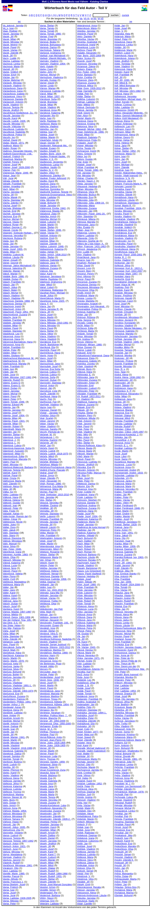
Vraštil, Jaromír (122, 565)
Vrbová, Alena (121, 614)
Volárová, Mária (122, 36)
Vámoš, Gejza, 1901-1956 (16, 617)
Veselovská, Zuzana (50, 810)
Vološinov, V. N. (122, 178)
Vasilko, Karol (47, 181)
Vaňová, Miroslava (12, 813)
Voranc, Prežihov (123, 295)
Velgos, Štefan (47, 554)
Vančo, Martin (10, 658)
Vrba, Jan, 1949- (123, 581)
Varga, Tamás (47, 28)
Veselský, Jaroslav (49, 824)
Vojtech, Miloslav (86, 821)
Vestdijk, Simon (48, 890)
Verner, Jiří (45, 748)
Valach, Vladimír (11, 295)
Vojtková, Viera (85, 860)
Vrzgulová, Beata (123, 707)
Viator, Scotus (84, 58)
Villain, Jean (83, 230)
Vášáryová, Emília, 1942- (53, 208)
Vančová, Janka (11, 666)
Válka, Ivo (8, 491)
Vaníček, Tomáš (11, 759)
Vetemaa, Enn (47, 900)
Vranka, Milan (121, 543)
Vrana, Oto (120, 538)
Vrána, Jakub (121, 535)
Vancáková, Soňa (12, 647)
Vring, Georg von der (125, 666)
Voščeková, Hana (123, 388)
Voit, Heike (82, 778)
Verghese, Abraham (50, 712)
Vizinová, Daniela (86, 502)
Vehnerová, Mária (49, 489)
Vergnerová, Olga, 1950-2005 (55, 723)
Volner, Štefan (121, 148)
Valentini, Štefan (11, 434)
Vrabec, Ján (120, 494)
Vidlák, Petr (83, 93)
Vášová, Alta (46, 271)
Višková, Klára (84, 371)
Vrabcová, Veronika (124, 489)
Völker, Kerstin (122, 102)
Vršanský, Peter (122, 680)
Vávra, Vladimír (48, 336)
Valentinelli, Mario (12, 429)
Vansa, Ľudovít (10, 835)
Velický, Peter (47, 565)
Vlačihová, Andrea (86, 505)
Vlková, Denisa (85, 650)
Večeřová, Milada (49, 464)
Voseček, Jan (121, 352)
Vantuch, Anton (11, 843)
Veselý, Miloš (47, 865)
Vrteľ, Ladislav (121, 688)
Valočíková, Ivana (12, 551)
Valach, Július (10, 287)
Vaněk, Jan (9, 731)
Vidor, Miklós (83, 104)
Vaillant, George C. (13, 227)
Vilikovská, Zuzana (87, 208)
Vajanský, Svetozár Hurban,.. (18, 232)
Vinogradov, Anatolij (87, 303)
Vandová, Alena (11, 710)
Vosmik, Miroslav (123, 366)
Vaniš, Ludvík (10, 764)
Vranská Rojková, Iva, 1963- (129, 557)
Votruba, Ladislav (123, 423)
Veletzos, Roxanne (50, 551)
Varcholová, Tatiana (50, 50)
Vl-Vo (93, 18)
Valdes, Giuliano (11, 355)
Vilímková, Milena (86, 219)
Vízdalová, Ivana (86, 494)
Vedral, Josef (47, 472)
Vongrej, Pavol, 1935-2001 (128, 254)
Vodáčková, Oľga (86, 682)
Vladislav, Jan (84, 530)
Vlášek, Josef (84, 579)
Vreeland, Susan (123, 639)
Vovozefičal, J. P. (123, 440)
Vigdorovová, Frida (87, 140)
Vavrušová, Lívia (48, 391)
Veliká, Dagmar (48, 581)
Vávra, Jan (45, 306)
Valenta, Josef (10, 412)
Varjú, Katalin (47, 66)
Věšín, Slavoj (47, 898)
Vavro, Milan (46, 361)
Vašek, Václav (47, 232)
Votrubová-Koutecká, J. (126, 434)
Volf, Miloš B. (121, 82)
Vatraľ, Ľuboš (47, 287)
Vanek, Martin (10, 740)
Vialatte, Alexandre (87, 52)
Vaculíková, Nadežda (14, 132)
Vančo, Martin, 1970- (14, 661)
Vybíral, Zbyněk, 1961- (126, 759)
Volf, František (121, 74)
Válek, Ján (8, 371)
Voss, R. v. (119, 369)
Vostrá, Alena (121, 374)
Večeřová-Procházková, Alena (56, 467)
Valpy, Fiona (9, 576)
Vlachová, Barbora (87, 554)
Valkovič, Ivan (10, 505)
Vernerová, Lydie (49, 756)
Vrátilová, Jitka (122, 571)
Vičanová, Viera (85, 80)
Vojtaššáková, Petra (87, 816)
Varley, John (46, 72)
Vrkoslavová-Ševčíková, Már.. (129, 669)
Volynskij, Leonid (123, 186)
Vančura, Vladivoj (12, 688)
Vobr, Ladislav (84, 663)
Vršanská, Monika (123, 677)
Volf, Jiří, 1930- (122, 80)
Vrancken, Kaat (122, 541)
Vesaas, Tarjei (47, 767)
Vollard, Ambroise (123, 123)
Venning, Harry (48, 655)
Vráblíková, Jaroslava (125, 521)
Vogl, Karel (82, 745)
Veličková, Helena (49, 571)
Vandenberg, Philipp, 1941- (17, 701)
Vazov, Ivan (46, 407)
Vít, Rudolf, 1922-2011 (89, 396)
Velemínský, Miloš (49, 549)
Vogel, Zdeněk (84, 740)
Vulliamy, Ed (120, 742)
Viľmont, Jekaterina (87, 249)
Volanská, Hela (122, 33)
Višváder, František (87, 393)
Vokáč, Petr (83, 873)
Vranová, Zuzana (123, 554)
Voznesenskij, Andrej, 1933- (129, 472)
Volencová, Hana (123, 69)
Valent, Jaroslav (11, 391)
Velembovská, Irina (50, 546)
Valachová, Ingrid (12, 306)
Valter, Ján (8, 587)
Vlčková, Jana (84, 620)
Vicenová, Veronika (87, 63)
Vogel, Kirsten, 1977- (88, 731)
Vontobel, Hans (122, 276)
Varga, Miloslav (11, 900)
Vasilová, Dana (48, 183)
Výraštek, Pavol (122, 824)
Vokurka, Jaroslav (86, 898)
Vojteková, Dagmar (87, 835)
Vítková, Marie (84, 451)
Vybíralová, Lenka (123, 764)
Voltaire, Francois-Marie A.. (128, 183)
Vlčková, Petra (84, 628)
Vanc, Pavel (9, 644)
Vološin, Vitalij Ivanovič (126, 175)
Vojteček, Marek (85, 819)
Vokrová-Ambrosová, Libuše (92, 895)
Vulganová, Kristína (124, 734)
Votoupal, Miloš (122, 418)
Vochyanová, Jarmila (88, 770)
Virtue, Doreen (84, 347)
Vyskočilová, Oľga (123, 849)
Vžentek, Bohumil (123, 895)
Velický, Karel (47, 562)
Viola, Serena (84, 320)
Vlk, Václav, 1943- (86, 647)
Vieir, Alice (82, 115)
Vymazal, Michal (122, 808)
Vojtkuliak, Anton (85, 865)
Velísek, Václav (48, 598)
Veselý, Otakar (47, 868)
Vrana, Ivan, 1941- (124, 532)
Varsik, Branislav (48, 102)
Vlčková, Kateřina (86, 622)
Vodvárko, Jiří (84, 726)
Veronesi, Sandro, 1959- (52, 761)
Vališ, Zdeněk (10, 483)
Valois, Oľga (9, 557)
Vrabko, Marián (122, 516)
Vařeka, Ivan (46, 132)
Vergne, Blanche (48, 718)
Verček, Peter (47, 674)
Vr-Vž (101, 18)
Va (81, 18)
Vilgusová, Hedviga (87, 186)
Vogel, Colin (83, 729)
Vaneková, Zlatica (12, 753)
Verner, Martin (47, 750)
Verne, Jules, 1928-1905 (53, 745)
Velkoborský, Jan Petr (51, 609)
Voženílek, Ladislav (124, 475)
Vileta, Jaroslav (85, 183)
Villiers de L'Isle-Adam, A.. (91, 243)
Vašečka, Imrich (48, 216)
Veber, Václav (47, 423)
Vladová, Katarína (86, 532)
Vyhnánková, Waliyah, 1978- (129, 791)
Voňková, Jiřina (122, 265)
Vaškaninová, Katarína (52, 249)
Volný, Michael (122, 164)
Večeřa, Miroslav (48, 459)
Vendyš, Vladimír (49, 641)
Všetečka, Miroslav (124, 712)
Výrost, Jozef (121, 827)
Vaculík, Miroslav (12, 123)
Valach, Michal (10, 292)
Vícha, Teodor (84, 148)
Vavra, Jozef (46, 314)
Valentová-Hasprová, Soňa (17, 448)
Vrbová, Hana (121, 617)
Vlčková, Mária (85, 625)
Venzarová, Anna (49, 661)
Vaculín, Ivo (9, 137)
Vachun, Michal (11, 219)
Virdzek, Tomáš (85, 333)
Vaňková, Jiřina (11, 783)
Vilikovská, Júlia (85, 200)
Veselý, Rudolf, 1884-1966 (54, 873)
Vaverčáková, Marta (50, 298)
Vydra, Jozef (120, 770)
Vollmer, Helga (122, 140)
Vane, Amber (9, 715)
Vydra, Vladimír (122, 775)
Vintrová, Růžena (86, 317)
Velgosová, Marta (49, 557)
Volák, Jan (119, 25)
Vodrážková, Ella (86, 723)
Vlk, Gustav (83, 633)
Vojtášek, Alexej (85, 813)
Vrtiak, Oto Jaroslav (124, 699)
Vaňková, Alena (11, 778)
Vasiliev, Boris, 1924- (51, 153)
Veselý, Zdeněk (48, 881)
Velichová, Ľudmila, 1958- (53, 579)
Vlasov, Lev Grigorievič (89, 571)
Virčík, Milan (83, 325)
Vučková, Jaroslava (124, 720)
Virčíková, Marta (85, 331)
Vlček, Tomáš (84, 603)
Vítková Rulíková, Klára (89, 445)
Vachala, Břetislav (12, 208)
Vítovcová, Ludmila (87, 461)
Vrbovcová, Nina (123, 631)
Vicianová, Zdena (86, 66)
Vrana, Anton (121, 530)
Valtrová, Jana (10, 601)
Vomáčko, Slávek (123, 194)
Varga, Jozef (9, 892)
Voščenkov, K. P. (123, 391)
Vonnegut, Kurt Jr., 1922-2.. (128, 268)
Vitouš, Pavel (84, 459)
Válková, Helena (11, 500)
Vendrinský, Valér (49, 636)
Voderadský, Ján (86, 704)
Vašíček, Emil (47, 238)
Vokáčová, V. (84, 876)
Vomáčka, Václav (123, 192)
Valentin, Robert (11, 426)
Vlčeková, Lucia (85, 609)
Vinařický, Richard (86, 262)
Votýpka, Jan (121, 437)
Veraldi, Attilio (47, 666)
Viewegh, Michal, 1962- (89, 129)
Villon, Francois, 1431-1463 (91, 246)
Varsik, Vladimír (48, 107)
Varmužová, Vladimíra (51, 77)
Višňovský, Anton (86, 382)
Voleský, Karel (121, 72)
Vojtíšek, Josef (84, 846)
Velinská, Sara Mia (50, 592)
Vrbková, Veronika (123, 611)
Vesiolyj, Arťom (48, 887)
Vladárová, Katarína (87, 519)
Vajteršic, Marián (11, 271)
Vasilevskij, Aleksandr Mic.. (54, 145)
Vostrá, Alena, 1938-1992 (127, 377)
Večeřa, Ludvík (48, 451)
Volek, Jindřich (122, 61)
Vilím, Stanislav (85, 216)
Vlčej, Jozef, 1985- (87, 584)
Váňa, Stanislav (11, 636)
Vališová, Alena (11, 486)
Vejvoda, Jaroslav (49, 521)
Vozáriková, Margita (124, 461)
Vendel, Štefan (47, 631)
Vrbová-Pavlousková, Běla (128, 628)
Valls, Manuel (10, 543)
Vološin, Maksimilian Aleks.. (128, 172)
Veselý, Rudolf (47, 870)
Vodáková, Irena (85, 696)
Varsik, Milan (46, 104)
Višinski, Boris (84, 369)
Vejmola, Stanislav (49, 513)
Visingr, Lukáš (84, 350)
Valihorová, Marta (12, 481)
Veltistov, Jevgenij (49, 617)
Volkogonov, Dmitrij (124, 110)
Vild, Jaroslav (84, 172)
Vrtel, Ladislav (121, 685)
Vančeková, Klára (12, 652)
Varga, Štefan (47, 25)
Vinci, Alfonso (84, 276)
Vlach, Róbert (84, 549)
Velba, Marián (47, 532)
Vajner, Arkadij (10, 260)
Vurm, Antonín (121, 745)
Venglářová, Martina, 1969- (54, 652)
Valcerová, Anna (11, 336)
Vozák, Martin (121, 451)
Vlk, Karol (82, 641)
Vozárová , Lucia (123, 464)
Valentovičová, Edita (13, 456)
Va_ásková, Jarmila (13, 25)
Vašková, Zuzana (49, 268)
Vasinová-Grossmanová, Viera (56, 194)
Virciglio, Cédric (85, 322)
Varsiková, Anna (48, 110)
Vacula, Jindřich (11, 110)
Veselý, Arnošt (47, 832)
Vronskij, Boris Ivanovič (126, 674)
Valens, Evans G (11, 382)
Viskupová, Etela (86, 358)
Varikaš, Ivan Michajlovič (53, 55)
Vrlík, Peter (120, 671)
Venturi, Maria (47, 658)
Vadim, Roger (10, 148)
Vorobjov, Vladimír (123, 325)
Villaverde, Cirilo (85, 238)
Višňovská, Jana (85, 377)
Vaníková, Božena (12, 761)
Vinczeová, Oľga (85, 290)
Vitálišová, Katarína (87, 401)
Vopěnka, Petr (121, 287)
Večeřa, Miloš (47, 456)
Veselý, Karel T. (48, 854)
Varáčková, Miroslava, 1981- (18, 865)
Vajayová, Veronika (13, 235)
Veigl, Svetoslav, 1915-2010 (54, 494)
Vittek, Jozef (83, 478)
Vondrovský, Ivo (122, 241)
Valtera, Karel (10, 595)
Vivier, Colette (84, 491)
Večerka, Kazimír (49, 440)
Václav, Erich (10, 74)
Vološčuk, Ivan (122, 170)
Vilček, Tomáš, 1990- (88, 170)
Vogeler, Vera (84, 742)
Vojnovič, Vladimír (86, 800)
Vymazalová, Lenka (124, 810)
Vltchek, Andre (84, 661)
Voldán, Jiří (120, 47)
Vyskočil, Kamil (122, 840)
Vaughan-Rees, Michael (52, 292)
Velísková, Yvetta (49, 601)
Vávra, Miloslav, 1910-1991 (54, 322)
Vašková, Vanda (48, 265)
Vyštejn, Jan (120, 884)
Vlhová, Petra (84, 631)
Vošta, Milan (120, 396)
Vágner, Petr (9, 170)
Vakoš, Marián (10, 273)
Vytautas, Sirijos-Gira (125, 887)
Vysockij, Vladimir (123, 857)
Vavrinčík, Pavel (48, 350)
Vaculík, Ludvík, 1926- (14, 121)
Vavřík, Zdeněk (48, 393)
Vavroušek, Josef (49, 366)
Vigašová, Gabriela (87, 137)
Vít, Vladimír (83, 399)
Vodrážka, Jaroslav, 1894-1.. (92, 712)
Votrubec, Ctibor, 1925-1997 (129, 431)
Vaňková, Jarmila (12, 780)
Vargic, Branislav (48, 39)
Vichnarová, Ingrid (86, 151)
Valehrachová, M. (12, 361)
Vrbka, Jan (119, 609)
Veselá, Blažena (48, 775)
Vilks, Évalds (83, 227)
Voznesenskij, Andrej (125, 470)
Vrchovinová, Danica (125, 652)
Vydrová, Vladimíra (124, 780)
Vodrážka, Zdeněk (86, 720)
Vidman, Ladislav (86, 102)
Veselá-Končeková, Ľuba (53, 805)
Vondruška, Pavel (123, 243)
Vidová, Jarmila (85, 110)
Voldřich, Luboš (122, 52)
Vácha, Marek (10, 197)
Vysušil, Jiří (120, 865)
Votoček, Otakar (122, 415)
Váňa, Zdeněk (10, 639)
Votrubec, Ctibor (122, 429)
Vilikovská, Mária (86, 205)
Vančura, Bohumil (12, 671)
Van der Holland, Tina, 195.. (17, 620)
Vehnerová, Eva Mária (51, 486)
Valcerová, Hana (11, 339)
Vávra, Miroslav (48, 325)
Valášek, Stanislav (12, 331)
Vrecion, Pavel (121, 636)
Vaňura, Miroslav (11, 851)
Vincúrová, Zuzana (87, 281)
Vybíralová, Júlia (123, 761)
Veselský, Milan (48, 830)
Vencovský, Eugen (49, 625)
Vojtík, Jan (82, 843)
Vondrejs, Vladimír (123, 238)
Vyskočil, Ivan (121, 838)
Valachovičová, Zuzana (15, 314)
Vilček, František (85, 167)
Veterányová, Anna (87, 25)
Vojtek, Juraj (83, 830)
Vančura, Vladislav (12, 682)
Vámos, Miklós (10, 614)
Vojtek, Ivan (83, 827)
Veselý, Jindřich (48, 843)
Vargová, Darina (48, 47)
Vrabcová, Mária (122, 483)
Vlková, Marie (84, 652)
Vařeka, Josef (47, 134)
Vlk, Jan (81, 636)
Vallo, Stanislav (11, 532)
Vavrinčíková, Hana (50, 352)
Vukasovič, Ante (122, 729)
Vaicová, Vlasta (11, 222)
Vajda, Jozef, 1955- (13, 249)
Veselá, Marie (47, 791)
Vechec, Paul (47, 491)
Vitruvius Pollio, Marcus (89, 472)
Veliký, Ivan (46, 587)
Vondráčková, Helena (125, 222)
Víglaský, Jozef (85, 142)
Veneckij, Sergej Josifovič (53, 644)
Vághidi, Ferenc (11, 162)
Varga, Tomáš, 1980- (51, 33)
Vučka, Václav (121, 718)
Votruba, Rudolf (122, 426)
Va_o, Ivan (8, 28)
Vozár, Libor (120, 456)
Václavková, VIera (12, 96)
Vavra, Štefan (47, 331)
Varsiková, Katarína (50, 112)
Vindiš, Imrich (84, 292)
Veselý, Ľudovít (48, 857)
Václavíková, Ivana (13, 91)
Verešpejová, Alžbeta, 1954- (54, 704)
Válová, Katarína (11, 562)
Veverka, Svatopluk (87, 42)
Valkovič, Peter (10, 508)
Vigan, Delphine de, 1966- (90, 132)
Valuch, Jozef (10, 606)
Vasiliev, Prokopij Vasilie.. (53, 156)
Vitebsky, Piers (85, 415)
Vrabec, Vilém (121, 502)
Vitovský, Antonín (86, 470)
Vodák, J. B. (83, 685)
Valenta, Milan (10, 418)
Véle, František (48, 535)
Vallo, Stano (9, 535)
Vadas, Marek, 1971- (14, 142)
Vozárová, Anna (122, 467)
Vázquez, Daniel (48, 410)
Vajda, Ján (8, 243)
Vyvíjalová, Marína (124, 892)
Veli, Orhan (46, 560)
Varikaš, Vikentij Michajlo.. (53, 58)
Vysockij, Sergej (122, 854)
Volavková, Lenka (123, 44)
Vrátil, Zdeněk (121, 568)
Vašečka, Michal (48, 219)
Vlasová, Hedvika (86, 576)
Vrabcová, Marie (122, 486)
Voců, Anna (83, 674)
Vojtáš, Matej (84, 808)
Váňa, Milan (9, 633)
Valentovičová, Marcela (15, 459)
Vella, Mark (46, 611)
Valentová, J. (9, 440)
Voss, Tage (120, 371)
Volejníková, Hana (123, 55)
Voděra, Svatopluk (86, 701)
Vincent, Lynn (84, 268)
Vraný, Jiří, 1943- (123, 562)
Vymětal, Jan (121, 813)
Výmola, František (123, 819)
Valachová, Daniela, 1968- (17, 301)
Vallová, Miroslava (12, 541)
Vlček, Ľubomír (85, 592)
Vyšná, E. (119, 870)
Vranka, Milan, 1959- (125, 546)
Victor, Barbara (85, 74)
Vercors (44, 669)
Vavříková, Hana (48, 396)
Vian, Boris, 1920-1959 (89, 55)
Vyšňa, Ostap (121, 876)
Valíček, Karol (10, 472)
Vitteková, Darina (86, 483)
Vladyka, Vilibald (85, 535)
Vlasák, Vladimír (85, 565)
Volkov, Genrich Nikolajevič (128, 115)
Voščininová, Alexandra (126, 393)
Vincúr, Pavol (84, 279)
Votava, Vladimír (122, 407)
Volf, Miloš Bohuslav (124, 85)
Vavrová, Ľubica (48, 371)
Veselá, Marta (47, 794)
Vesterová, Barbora (50, 895)
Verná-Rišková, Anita (51, 737)
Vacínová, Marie (11, 66)
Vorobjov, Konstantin (125, 322)
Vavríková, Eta (47, 347)
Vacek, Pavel (10, 47)
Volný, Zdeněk (121, 167)
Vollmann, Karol (122, 129)
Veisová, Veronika (49, 502)
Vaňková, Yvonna (12, 791)
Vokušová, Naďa (85, 900)
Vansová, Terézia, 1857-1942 (18, 840)
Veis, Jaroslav (47, 497)
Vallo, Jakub (9, 530)
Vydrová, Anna (122, 778)
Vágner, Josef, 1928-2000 (16, 167)
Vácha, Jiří (8, 194)
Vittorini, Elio (83, 486)
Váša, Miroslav (47, 200)
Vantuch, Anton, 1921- (14, 846)
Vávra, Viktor (46, 333)
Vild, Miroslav (84, 175)
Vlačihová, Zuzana (87, 508)
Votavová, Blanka (123, 410)
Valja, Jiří (7, 489)
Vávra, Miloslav (48, 320)
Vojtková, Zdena (85, 862)
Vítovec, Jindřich (85, 464)
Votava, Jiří (120, 401)
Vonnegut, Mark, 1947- (126, 273)
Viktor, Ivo (82, 156)
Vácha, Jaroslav (11, 192)
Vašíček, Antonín (48, 235)
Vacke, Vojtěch (10, 72)
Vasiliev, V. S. (47, 159)
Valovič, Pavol (10, 571)
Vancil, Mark (9, 650)
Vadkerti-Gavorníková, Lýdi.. (18, 153)
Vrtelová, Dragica (123, 693)
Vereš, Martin (47, 685)
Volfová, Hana (121, 93)
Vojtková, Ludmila (86, 854)
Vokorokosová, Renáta (89, 887)
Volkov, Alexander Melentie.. (129, 112)
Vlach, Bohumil (85, 538)
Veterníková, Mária (87, 28)
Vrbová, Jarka (121, 620)
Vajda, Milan (9, 251)
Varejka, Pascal (11, 876)
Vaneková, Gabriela (13, 750)
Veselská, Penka (48, 821)
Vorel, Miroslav (122, 306)
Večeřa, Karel (47, 448)
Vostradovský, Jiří (123, 380)
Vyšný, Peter (121, 881)
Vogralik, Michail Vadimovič (91, 748)
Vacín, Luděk (10, 58)
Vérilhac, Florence (49, 731)
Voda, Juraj (83, 677)
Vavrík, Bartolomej (49, 344)
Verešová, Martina (49, 696)
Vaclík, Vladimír (11, 104)
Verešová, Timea (49, 699)
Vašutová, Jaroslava (50, 276)
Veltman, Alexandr (49, 620)
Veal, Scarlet (46, 418)
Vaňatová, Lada (11, 641)
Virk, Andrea (83, 339)
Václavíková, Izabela (14, 93)
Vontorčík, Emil (122, 279)
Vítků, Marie (83, 456)
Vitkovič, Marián (85, 453)
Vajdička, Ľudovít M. (13, 254)
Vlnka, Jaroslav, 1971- (88, 658)
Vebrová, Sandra (49, 429)
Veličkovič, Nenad (49, 573)
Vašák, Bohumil (48, 202)
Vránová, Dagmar (123, 549)
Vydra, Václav (121, 772)
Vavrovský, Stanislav (51, 382)
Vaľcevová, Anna (12, 344)
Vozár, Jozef (120, 453)
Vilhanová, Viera (85, 192)
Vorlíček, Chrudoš (123, 311)
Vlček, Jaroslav (85, 590)
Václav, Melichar (11, 80)
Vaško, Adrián (47, 251)
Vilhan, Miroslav (85, 189)
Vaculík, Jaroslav (12, 115)
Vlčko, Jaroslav (85, 611)
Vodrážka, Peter (85, 718)
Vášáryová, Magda (50, 211)
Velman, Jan (46, 614)
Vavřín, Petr (46, 399)
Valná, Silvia (9, 546)
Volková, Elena (122, 121)
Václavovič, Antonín (13, 102)
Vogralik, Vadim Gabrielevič (91, 750)
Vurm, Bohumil (122, 748)
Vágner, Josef (10, 164)
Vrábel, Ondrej (121, 513)
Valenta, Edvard (11, 404)
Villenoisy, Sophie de (88, 241)
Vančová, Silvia (11, 669)
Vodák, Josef (84, 688)
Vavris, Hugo (46, 355)
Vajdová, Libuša (11, 257)
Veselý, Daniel (47, 838)
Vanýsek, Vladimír (12, 857)
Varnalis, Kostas (48, 80)
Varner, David (47, 82)
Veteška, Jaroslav (86, 31)
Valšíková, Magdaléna (14, 581)
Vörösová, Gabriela (124, 331)
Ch (48, 15)
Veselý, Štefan (47, 879)
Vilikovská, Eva (85, 197)
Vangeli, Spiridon (12, 756)
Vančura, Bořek (11, 674)
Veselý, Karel (47, 851)
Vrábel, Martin (121, 511)
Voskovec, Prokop (123, 361)
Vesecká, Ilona (47, 772)
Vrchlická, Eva (121, 644)
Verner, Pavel (47, 753)
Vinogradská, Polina (87, 309)
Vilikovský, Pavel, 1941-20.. (91, 213)
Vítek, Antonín (84, 421)
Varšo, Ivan (46, 118)
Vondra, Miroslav (123, 211)
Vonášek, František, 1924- (128, 208)
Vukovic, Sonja (122, 731)
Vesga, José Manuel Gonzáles (56, 884)
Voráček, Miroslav (123, 292)
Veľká (43, 606)
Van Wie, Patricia (12, 628)
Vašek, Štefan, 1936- (51, 230)
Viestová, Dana (85, 121)
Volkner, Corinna (123, 104)
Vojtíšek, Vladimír (86, 849)
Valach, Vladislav (12, 298)
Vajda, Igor (8, 241)
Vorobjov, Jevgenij (123, 320)
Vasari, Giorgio (47, 142)
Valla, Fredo (9, 511)
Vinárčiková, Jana (86, 257)
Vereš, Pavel (46, 688)
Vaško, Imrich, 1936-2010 (53, 254)
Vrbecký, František (124, 603)
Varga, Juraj (9, 895)
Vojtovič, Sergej (85, 870)
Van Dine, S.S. (10, 622)
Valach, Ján (9, 284)
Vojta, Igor (82, 802)
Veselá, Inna (46, 783)
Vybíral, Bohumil (122, 753)
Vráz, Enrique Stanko (125, 573)
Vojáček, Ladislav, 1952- (90, 783)
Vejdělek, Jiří (46, 508)
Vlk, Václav (83, 644)
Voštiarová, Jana (123, 399)
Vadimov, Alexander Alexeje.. (18, 151)
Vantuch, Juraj (10, 849)
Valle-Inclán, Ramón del (15, 516)
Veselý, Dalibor (48, 835)
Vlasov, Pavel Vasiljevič (89, 573)
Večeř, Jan (45, 445)
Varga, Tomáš (47, 31)
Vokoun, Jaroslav (86, 890)
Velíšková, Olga (48, 603)
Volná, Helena (121, 142)
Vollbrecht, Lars (122, 126)
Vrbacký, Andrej (122, 598)
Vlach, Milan (83, 543)
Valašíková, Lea (11, 333)
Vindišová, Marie (86, 295)
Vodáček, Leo (84, 680)
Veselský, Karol (48, 827)
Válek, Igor (8, 369)
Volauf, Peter (121, 39)
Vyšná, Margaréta (123, 873)
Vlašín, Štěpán (84, 581)
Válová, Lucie (10, 565)
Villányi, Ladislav (86, 235)
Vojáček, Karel (84, 780)
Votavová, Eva (121, 412)
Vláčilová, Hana (85, 511)
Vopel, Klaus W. (122, 284)
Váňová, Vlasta (11, 821)
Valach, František (12, 281)
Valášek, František (12, 320)
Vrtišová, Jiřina (122, 701)
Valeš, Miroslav (11, 464)
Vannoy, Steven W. (13, 797)
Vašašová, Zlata (48, 213)
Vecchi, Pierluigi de (50, 431)
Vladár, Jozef (84, 513)
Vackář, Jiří (9, 69)
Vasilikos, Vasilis (48, 167)
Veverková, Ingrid (86, 44)
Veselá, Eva (46, 778)
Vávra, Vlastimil (48, 339)
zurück (125, 15)
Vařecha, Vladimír (49, 126)
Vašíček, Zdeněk (48, 243)
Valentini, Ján (10, 431)
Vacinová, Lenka (11, 63)
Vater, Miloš (46, 284)
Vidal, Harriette (85, 91)
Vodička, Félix (84, 707)
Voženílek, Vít (121, 478)
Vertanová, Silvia (49, 764)
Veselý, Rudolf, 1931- (51, 876)
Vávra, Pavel (46, 328)
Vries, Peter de (122, 658)
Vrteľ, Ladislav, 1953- (125, 690)
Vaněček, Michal (11, 720)
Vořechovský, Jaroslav (126, 336)
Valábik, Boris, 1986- (14, 276)
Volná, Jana (120, 145)
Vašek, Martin (47, 224)
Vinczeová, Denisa (87, 284)
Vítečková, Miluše (86, 418)
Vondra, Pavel (121, 213)
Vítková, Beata (84, 448)
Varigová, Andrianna (50, 52)
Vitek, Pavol (83, 426)
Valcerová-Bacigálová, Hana (18, 341)
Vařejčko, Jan (47, 129)
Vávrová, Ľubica (48, 374)
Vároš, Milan (46, 93)
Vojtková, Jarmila (86, 851)
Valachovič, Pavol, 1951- (16, 311)
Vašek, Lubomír (48, 222)
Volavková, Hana (123, 42)
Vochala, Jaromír (86, 761)
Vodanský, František (87, 699)
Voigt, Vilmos (84, 775)
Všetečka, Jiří (121, 710)
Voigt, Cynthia (84, 772)
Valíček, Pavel (10, 475)
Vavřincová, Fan (48, 401)
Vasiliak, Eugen (48, 148)
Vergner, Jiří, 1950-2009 (52, 720)
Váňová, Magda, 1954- (15, 810)
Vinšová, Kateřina (86, 311)
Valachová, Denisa (12, 303)
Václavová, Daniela (13, 99)
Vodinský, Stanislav (87, 710)
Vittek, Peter (83, 481)
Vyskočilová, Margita (125, 846)
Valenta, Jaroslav (12, 410)
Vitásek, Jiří (83, 410)
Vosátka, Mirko (122, 347)
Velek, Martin (47, 543)
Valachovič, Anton (12, 309)
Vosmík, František (123, 363)
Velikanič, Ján (47, 584)
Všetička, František (124, 715)
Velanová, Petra (48, 530)
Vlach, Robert (84, 546)
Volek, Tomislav (122, 63)
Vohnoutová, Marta (87, 759)
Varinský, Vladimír (49, 61)
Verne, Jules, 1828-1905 (53, 742)
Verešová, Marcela (50, 693)
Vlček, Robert (84, 601)
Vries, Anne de (122, 655)
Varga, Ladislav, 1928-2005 (17, 898)
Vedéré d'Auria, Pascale (52, 470)
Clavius (104, 1)
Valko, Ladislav (11, 494)
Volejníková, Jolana (124, 58)
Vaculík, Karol (10, 118)
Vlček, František (85, 587)
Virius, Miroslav (85, 336)
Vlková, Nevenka (86, 655)
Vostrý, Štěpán (122, 385)
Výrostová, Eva (122, 830)
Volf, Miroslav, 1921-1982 (127, 91)
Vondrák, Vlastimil (123, 224)
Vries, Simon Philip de (125, 661)
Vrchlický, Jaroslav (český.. (128, 647)
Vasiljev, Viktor (47, 172)
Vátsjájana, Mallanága (51, 290)
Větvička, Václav (85, 39)
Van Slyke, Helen (12, 625)
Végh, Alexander (48, 481)
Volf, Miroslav (121, 88)
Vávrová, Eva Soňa (50, 369)
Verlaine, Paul (47, 734)
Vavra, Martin (47, 317)
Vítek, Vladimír (84, 431)
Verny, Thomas (48, 759)
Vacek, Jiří (8, 36)
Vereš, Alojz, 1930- (50, 680)
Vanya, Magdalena (12, 854)
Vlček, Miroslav (85, 595)
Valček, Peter (10, 350)
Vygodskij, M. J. (122, 783)
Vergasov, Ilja (47, 710)
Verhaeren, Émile (49, 726)
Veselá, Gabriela (48, 780)
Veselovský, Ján (48, 813)
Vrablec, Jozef (121, 519)
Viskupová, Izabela (87, 361)
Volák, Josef (120, 28)
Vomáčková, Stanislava (126, 202)
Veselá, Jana (46, 786)
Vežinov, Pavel (84, 50)
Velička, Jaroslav (49, 568)
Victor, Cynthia (84, 77)
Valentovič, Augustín (13, 451)
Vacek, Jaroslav (11, 33)
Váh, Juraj (8, 178)
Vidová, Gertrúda (86, 107)
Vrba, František (122, 579)
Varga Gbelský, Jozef (14, 884)
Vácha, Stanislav (12, 200)
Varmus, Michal (48, 74)
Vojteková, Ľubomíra (88, 840)
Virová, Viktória (85, 341)
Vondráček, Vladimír (124, 219)
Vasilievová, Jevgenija (51, 162)
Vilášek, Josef (84, 164)
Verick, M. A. (46, 729)
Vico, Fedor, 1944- (86, 72)
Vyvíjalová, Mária (123, 890)
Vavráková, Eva (48, 341)
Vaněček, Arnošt (11, 718)
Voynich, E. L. (121, 445)
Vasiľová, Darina (48, 186)
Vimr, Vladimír (84, 254)
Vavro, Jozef (46, 358)
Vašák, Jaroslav (48, 205)
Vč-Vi (86, 18)
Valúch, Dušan (10, 603)
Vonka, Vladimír (122, 260)
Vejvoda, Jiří (46, 524)
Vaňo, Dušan (9, 802)
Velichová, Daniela (49, 576)
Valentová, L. (10, 442)
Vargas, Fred (46, 36)
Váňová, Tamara (11, 819)
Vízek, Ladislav (85, 497)
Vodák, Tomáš (84, 693)
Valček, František (12, 347)
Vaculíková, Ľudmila (13, 129)
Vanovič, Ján (9, 824)
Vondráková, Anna (123, 230)
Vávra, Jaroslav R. (49, 309)
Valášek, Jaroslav (12, 322)
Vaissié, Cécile (10, 230)
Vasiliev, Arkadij (48, 151)
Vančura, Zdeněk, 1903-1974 (18, 690)
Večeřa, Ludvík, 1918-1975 (54, 453)
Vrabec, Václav (122, 500)
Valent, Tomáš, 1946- (14, 401)
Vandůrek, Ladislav (13, 712)
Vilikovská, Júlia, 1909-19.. (91, 202)
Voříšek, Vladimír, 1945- (126, 341)
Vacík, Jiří (8, 55)
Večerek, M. (46, 434)
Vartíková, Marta (48, 123)
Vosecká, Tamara (123, 350)
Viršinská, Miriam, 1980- (89, 344)
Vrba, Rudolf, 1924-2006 (127, 584)
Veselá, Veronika (49, 800)
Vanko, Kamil (10, 772)
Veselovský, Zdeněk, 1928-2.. (55, 819)
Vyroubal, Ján (121, 832)
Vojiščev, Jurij (84, 794)
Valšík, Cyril (9, 579)
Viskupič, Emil (84, 352)
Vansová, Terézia (12, 838)
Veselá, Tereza (47, 797)
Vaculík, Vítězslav (12, 126)
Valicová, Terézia (12, 470)
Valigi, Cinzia (9, 478)
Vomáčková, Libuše (124, 200)
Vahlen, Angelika (11, 186)
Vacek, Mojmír (10, 44)
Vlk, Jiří (81, 639)
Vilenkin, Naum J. (86, 181)
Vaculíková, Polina (12, 134)
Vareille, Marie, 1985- (14, 873)
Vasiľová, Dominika (50, 189)
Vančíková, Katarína (13, 655)
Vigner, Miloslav (85, 145)
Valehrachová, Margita (14, 363)
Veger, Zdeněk (47, 478)
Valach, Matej (10, 290)
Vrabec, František (123, 491)
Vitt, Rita (81, 475)
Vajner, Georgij (10, 262)
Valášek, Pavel (10, 328)
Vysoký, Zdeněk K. (124, 860)
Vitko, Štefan (83, 442)
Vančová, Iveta (10, 663)
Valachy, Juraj (10, 317)
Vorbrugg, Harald (123, 298)
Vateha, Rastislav (49, 279)
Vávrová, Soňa (47, 377)
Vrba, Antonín (121, 576)
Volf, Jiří (118, 77)
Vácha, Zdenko (11, 202)
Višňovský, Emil (85, 385)
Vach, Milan (9, 189)
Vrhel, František (122, 641)
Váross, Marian (48, 88)
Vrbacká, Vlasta (122, 595)
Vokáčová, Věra (85, 879)
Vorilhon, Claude (123, 309)
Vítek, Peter (83, 429)
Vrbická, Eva (120, 606)
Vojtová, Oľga (84, 868)
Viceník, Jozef (84, 61)
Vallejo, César (10, 519)
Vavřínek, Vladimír (49, 404)
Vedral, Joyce (47, 475)
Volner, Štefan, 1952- (125, 151)
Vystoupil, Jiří (121, 862)
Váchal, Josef (10, 205)
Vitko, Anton (83, 437)
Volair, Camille (84, 903)
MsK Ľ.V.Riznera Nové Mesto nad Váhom (65, 1)
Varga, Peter (9, 903)
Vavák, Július (47, 295)
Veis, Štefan (46, 500)
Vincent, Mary (84, 271)
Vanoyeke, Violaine (13, 832)
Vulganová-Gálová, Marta (127, 740)
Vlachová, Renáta (86, 560)
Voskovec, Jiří (121, 358)
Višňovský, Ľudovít (87, 388)
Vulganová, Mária (123, 737)
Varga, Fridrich (10, 887)
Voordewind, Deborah (125, 281)
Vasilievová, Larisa (49, 164)
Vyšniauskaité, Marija (125, 879)
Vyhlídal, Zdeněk (123, 789)
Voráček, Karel (122, 290)
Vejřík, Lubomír (48, 516)
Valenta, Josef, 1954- (14, 415)
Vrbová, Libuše (122, 625)
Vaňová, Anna (10, 808)
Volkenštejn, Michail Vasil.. (128, 99)
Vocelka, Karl (84, 671)
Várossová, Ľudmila (50, 91)
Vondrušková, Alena (124, 249)
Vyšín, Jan (119, 868)
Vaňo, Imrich (9, 805)
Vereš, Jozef (46, 682)
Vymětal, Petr (121, 816)
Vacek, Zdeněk (10, 52)
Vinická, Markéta (86, 301)
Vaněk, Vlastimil (11, 745)
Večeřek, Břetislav (49, 461)
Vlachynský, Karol (86, 562)
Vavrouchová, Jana (50, 363)
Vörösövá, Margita (123, 333)
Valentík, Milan (10, 423)
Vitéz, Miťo (82, 434)
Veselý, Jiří (45, 846)
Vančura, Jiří (9, 680)
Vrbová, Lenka (121, 622)
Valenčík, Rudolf (11, 380)
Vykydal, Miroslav (123, 805)
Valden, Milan (10, 352)
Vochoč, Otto (84, 764)
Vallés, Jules (9, 524)
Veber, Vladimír (48, 426)
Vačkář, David (10, 140)
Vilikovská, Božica (86, 194)
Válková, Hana (10, 497)
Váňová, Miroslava (12, 816)
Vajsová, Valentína (12, 268)
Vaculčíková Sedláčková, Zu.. (18, 112)
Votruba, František (123, 421)
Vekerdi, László (48, 527)
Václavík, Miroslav (12, 82)
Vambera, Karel (11, 609)
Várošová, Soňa (48, 99)
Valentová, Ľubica (12, 445)
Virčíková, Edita (85, 328)
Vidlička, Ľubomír (86, 99)
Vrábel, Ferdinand (123, 505)
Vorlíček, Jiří (120, 314)
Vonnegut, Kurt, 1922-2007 (128, 271)
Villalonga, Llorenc (86, 232)
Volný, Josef (120, 162)
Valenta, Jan (9, 407)
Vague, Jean (9, 175)
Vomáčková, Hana (123, 197)
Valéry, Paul (9, 461)
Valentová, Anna (11, 437)
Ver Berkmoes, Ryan (51, 663)
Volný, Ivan (120, 156)
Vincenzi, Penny (85, 273)
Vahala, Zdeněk (11, 181)
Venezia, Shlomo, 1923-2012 (55, 647)
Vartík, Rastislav (48, 121)
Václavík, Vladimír (12, 85)
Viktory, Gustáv (85, 159)
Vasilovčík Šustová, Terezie (54, 192)
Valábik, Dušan (11, 279)
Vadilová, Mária (11, 145)
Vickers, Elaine (85, 69)
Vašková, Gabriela (49, 260)
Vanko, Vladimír (11, 775)
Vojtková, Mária (85, 857)
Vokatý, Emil (83, 884)
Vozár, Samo (121, 459)
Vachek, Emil (10, 211)
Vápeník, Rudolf (11, 862)
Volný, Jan (119, 159)
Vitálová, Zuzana (86, 404)
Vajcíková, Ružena (12, 238)
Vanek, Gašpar (10, 726)
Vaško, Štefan (47, 257)
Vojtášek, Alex (84, 810)
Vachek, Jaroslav (12, 213)
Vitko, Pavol (83, 440)
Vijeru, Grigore (84, 153)
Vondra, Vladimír (123, 216)
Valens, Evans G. (12, 385)
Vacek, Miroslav (11, 42)
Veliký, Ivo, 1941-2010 (51, 590)
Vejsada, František (49, 519)
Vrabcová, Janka (123, 481)
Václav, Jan (9, 77)
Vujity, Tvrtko (121, 723)
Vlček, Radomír (85, 598)
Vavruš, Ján (46, 388)
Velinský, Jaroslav (49, 595)
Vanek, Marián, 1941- (14, 737)
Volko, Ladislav (122, 107)
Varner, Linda (47, 85)
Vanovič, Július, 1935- (14, 827)
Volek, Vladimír (122, 66)
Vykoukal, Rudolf (123, 802)
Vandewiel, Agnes (12, 707)
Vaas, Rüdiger (10, 31)
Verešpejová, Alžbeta (51, 701)
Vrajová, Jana (121, 527)
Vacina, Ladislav (11, 61)
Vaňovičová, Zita (11, 830)
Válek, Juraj (9, 374)
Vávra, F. (44, 303)
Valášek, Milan (10, 325)
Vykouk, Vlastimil (123, 800)
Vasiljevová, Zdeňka (50, 175)
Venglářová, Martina (50, 650)
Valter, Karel (9, 592)
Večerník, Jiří (47, 442)
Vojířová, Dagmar (86, 791)
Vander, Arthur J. (11, 704)
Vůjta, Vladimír (122, 726)
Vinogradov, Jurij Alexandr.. (91, 306)
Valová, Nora (9, 568)
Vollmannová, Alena (124, 134)
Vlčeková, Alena (85, 606)
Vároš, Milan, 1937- (50, 96)
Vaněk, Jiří (8, 734)
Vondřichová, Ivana (124, 251)
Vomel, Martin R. (123, 205)
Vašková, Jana (47, 262)
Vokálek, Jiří (83, 881)
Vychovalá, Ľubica (123, 797)
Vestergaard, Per (49, 892)
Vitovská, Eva (84, 467)
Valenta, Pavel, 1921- (14, 421)
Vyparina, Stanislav (124, 821)
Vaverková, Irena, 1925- (52, 301)
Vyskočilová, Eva (123, 843)
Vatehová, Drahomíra (51, 281)
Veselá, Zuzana (48, 802)
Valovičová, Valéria (13, 573)
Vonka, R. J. (120, 257)
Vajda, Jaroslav (11, 246)
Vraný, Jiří (119, 560)
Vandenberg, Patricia (14, 699)
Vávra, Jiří (45, 311)
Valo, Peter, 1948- (12, 549)
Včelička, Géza (48, 415)
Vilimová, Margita (86, 222)
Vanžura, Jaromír (12, 860)
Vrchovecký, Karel (123, 650)
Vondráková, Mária (124, 235)
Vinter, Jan (82, 314)
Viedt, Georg (83, 112)
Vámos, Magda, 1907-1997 (17, 611)
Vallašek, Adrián (11, 513)
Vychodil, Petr (121, 794)
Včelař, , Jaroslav (49, 412)
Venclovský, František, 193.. (54, 622)
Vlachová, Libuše (86, 557)
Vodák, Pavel (84, 690)
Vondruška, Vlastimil (125, 246)
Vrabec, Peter (121, 497)
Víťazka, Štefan (85, 412)
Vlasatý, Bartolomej (87, 568)
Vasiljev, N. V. (47, 170)
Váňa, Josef (9, 631)
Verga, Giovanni (48, 707)
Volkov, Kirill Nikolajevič (126, 118)
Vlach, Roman (84, 551)
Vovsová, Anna (122, 442)
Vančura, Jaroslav (12, 677)
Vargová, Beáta (48, 42)
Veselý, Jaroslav (48, 840)
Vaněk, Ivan (9, 729)
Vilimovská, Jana (86, 224)
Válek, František (11, 366)
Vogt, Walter (83, 753)
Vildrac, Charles (85, 178)
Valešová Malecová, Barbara (18, 467)
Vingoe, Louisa (85, 298)
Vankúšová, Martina (13, 794)
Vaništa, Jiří (9, 767)
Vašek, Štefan (47, 227)
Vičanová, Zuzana (86, 82)
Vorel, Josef (120, 303)
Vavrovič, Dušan (48, 380)
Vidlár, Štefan (84, 96)
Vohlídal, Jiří (83, 756)
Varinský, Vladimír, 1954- (53, 63)
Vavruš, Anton (47, 385)
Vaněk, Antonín (11, 723)
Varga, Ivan (9, 890)
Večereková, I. (47, 437)
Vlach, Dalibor (84, 541)
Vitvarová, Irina (85, 489)
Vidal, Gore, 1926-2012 (89, 88)
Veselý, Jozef (47, 849)
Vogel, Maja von (85, 734)
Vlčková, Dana (84, 617)
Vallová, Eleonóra (12, 538)
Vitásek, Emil (84, 407)
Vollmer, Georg (122, 137)
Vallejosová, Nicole (13, 521)
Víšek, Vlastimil (85, 366)
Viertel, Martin (84, 118)
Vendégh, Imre (47, 628)
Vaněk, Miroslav (11, 742)
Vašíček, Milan (47, 241)
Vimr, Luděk (83, 251)
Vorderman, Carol (123, 301)
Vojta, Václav (84, 805)
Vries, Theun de (122, 663)
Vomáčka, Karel (122, 189)
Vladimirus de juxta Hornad (91, 527)
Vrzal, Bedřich (121, 704)
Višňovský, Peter (86, 391)
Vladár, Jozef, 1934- (87, 516)
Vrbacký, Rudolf (122, 601)
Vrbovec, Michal (122, 633)
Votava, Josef (121, 404)
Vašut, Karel (46, 273)
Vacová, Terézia (11, 107)
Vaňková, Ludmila (12, 789)
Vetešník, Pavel (85, 33)
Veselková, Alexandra (51, 808)
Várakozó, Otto (11, 868)
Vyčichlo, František (124, 767)
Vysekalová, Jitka (123, 835)
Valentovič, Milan (12, 453)
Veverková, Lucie (86, 47)
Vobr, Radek (83, 666)
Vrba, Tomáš (120, 587)
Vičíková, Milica (85, 85)
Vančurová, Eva (11, 693)
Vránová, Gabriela (123, 551)
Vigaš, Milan (83, 134)
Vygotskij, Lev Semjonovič (128, 786)
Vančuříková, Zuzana (14, 696)
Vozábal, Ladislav (123, 448)
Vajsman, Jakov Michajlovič (17, 265)
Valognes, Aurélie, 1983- (16, 554)
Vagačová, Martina (12, 159)
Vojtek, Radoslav (86, 832)
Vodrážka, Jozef (85, 715)
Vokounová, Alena (86, 892)
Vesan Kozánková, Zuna (53, 770)
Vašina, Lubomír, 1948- (52, 246)
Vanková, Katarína (12, 786)
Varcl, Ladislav (10, 870)
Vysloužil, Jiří (121, 851)
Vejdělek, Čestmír (49, 505)
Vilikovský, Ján (85, 211)
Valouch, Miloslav (12, 560)
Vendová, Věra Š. (49, 633)
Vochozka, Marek (86, 767)
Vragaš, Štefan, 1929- (125, 524)
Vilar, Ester (82, 162)
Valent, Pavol (10, 396)
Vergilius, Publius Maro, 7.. (54, 715)
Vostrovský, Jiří (122, 382)
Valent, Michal (10, 393)
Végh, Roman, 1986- (51, 483)
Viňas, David (83, 265)
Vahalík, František (12, 183)
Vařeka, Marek (47, 137)
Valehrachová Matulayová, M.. (19, 358)
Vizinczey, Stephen (87, 500)
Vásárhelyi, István (49, 140)
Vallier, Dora (9, 527)
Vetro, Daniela (84, 36)
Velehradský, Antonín (51, 538)
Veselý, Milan (47, 862)
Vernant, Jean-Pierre (51, 740)
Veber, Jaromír (47, 421)
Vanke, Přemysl (11, 770)
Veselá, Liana (47, 789)
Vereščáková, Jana (50, 690)
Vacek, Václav (10, 50)
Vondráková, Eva (123, 232)
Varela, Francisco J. (13, 881)
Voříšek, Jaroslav (123, 339)
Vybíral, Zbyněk (122, 756)
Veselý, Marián (47, 860)
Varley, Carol (46, 69)
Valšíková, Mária (11, 584)
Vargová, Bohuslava (50, 44)
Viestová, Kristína (86, 123)
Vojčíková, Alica (85, 789)
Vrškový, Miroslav (123, 682)
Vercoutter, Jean (48, 671)
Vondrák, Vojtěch (123, 227)
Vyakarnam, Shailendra (126, 750)
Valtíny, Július (10, 598)
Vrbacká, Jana (121, 592)
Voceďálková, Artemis (88, 669)
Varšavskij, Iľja (47, 115)
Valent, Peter (9, 399)
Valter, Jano (9, 590)
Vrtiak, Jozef (120, 696)
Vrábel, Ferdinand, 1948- (127, 508)
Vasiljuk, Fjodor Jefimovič (53, 178)
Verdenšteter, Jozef (50, 677)
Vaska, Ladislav (48, 197)
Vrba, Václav (121, 590)
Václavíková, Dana (13, 88)
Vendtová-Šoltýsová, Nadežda (56, 639)
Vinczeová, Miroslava (88, 287)
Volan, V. (118, 31)
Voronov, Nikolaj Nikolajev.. (128, 328)
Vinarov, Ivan (84, 260)
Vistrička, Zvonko (86, 363)
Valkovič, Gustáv (11, 502)
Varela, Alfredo (10, 879)
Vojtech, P (82, 824)
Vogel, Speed (84, 737)
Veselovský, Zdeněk (50, 816)
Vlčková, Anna (84, 614)
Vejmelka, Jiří (47, 511)
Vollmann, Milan (122, 132)
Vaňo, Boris (9, 800)
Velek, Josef (46, 541)
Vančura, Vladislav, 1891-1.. (17, 685)
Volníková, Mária (123, 153)
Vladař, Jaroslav (85, 524)
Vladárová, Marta (86, 521)
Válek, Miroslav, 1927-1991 (17, 377)
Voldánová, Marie (123, 50)
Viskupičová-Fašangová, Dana (93, 355)
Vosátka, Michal (122, 344)
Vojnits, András (85, 797)
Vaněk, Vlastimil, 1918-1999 (17, 748)
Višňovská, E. (84, 374)
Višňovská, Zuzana (87, 380)
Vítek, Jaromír (84, 423)
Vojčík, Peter (83, 786)
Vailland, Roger (11, 224)
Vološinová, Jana (123, 181)
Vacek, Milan (9, 39)
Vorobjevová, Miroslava (126, 317)
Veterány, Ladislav (49, 903)
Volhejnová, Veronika (125, 96)
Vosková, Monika (123, 355)
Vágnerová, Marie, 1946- (16, 172)
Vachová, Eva (10, 216)
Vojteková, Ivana (85, 838)
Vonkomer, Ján (122, 262)
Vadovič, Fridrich (11, 156)
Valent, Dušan (10, 388)
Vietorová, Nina (85, 126)
